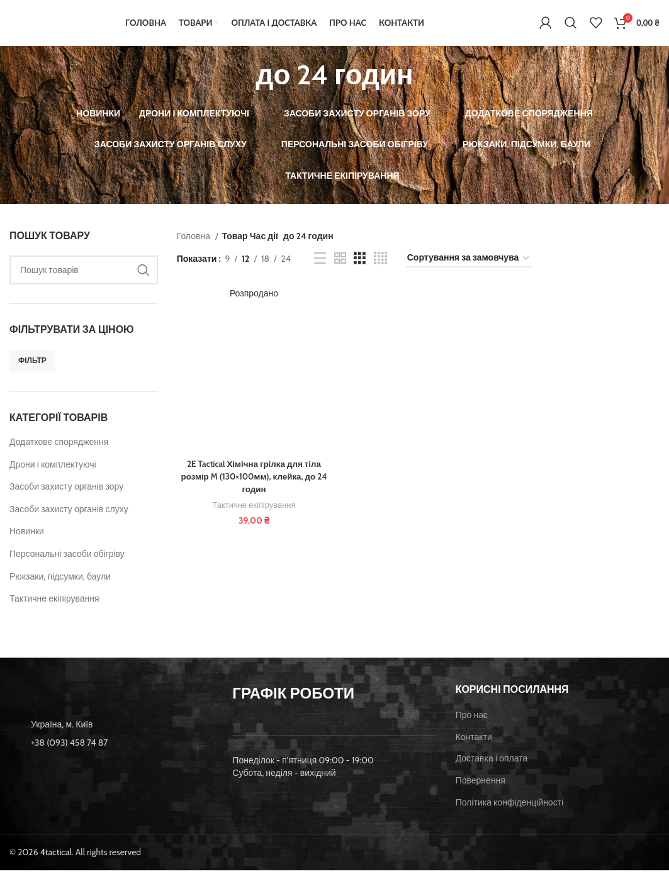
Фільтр (32, 371)
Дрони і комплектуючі (52, 475)
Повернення (480, 791)
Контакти (474, 747)
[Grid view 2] (340, 269)
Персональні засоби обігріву (67, 564)
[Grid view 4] (380, 269)
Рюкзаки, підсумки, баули (60, 587)
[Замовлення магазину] (469, 270)
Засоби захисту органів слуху (68, 519)
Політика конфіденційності (510, 813)
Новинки (26, 542)
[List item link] (111, 754)
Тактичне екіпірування (54, 609)
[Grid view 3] (360, 269)
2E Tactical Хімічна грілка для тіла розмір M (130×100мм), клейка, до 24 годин (253, 488)
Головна (194, 246)
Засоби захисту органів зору (66, 497)
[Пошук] (570, 28)
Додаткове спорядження (58, 452)
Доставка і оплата (492, 769)
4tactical (56, 862)
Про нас (472, 726)
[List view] (320, 269)
